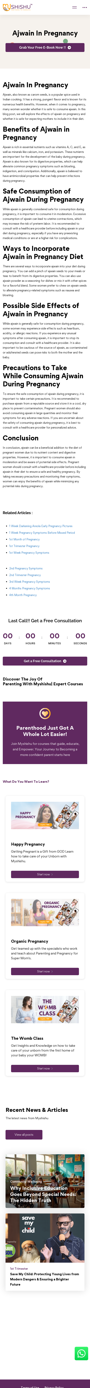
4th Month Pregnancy (23, 595)
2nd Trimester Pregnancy (25, 575)
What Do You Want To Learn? (26, 781)
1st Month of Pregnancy (24, 539)
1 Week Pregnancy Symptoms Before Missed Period (42, 532)
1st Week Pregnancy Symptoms (29, 552)
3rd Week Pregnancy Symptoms (29, 581)
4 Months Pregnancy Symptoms (29, 588)
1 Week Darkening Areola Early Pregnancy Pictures (40, 526)
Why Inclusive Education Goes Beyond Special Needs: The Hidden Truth (43, 1194)
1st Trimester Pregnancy (24, 546)
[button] (24, 1135)
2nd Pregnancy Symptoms (26, 568)
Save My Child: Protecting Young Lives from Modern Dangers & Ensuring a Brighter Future (44, 1279)
